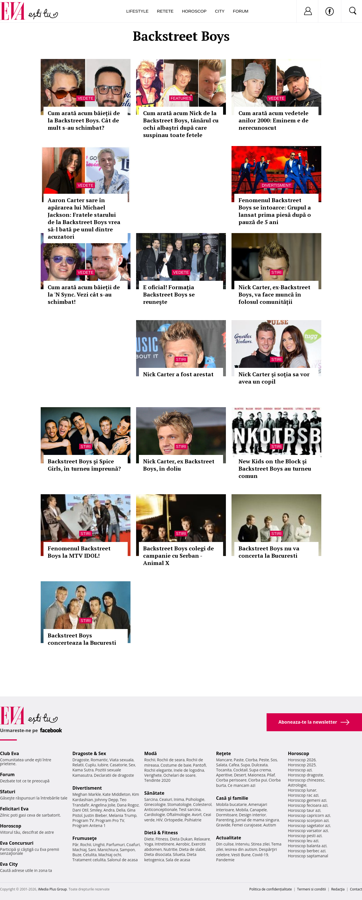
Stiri (276, 272)
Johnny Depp (106, 799)
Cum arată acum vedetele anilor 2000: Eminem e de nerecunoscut (273, 120)
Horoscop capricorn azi (309, 815)
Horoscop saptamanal (308, 855)
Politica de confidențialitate (270, 889)
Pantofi (199, 765)
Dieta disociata (157, 854)
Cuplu (90, 764)
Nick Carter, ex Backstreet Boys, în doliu (178, 464)
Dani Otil (80, 810)
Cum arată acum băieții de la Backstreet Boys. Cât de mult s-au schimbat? (84, 120)
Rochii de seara (171, 759)
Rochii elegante (158, 770)
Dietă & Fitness (161, 833)
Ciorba (251, 759)
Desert (240, 775)
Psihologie (195, 799)
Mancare (224, 759)
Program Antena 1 (89, 825)
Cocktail (240, 770)
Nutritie (170, 849)
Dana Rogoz (128, 805)
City (219, 11)
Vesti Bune (241, 854)
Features (181, 98)
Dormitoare (226, 814)
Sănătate (154, 793)
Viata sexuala (121, 759)
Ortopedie (173, 819)
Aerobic (183, 844)
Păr (75, 844)
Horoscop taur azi (304, 810)
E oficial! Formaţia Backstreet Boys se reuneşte (169, 294)
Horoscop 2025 (302, 764)
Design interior (252, 814)
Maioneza (256, 775)
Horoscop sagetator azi (309, 825)
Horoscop (194, 11)
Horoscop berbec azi (307, 850)
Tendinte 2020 (157, 780)
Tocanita (224, 770)
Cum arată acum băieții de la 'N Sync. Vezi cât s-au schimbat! (84, 294)
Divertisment (276, 185)
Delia (120, 810)
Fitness (161, 839)
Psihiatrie (192, 819)
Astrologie (297, 785)
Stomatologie (179, 804)
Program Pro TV (109, 820)
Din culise (225, 844)
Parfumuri (115, 844)
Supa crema (260, 770)
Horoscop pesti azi (305, 835)
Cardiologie (154, 814)
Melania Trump (122, 815)
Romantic (99, 759)
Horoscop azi (300, 770)
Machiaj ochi (109, 854)
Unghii (99, 844)
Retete (165, 11)
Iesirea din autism (241, 849)
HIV (159, 819)
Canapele (258, 809)
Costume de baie (176, 765)
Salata (221, 764)
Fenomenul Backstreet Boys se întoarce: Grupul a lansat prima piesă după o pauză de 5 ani (275, 211)
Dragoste (80, 759)
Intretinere (164, 844)
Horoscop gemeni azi (307, 800)
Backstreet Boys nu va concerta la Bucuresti (269, 551)
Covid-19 (260, 854)
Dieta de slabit (192, 849)
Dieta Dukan (181, 839)
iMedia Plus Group (52, 889)
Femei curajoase (247, 825)
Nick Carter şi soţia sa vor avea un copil (274, 377)
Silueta (179, 854)
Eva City (9, 864)
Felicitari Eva (14, 809)
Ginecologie (155, 804)
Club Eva (9, 753)
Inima (179, 799)
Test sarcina (190, 809)
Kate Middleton (116, 794)
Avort (196, 814)
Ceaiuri (165, 799)
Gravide (223, 825)
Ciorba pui (257, 780)
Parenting (225, 819)
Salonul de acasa (122, 859)
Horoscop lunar (302, 790)
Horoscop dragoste (305, 775)
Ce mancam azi (241, 785)
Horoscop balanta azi (307, 845)
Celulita (90, 854)
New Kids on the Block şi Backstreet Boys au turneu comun (275, 468)
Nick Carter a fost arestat (178, 374)
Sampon (127, 849)
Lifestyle (137, 11)
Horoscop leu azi (303, 840)
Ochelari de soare (179, 775)
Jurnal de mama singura (257, 819)
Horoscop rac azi (303, 795)
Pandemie (225, 859)
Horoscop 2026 (302, 759)
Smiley (96, 810)
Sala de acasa (178, 859)
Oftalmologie (178, 814)
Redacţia (338, 889)
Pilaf (271, 775)
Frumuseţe (84, 838)
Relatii (78, 764)
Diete (149, 839)
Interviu (242, 844)
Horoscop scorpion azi (308, 820)
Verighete (153, 775)
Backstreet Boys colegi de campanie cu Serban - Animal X (178, 555)
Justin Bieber (95, 815)
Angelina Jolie (103, 805)
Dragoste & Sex (89, 753)
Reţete (223, 753)
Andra (109, 810)
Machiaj (79, 849)
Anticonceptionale (160, 809)
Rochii (85, 844)
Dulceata (259, 764)
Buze (76, 854)
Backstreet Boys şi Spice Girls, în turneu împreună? (84, 464)
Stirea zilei (260, 844)
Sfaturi (7, 792)
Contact (356, 889)
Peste (264, 759)
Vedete (85, 98)
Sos (274, 759)
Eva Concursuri (16, 843)
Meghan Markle (86, 794)
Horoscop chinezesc (306, 780)
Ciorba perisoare (231, 780)
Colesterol (202, 804)
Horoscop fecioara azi (307, 805)
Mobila (242, 809)
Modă (150, 753)
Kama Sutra (82, 770)
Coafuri (133, 844)
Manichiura (108, 849)
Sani (92, 849)
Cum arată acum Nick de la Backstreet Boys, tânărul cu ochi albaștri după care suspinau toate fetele (181, 124)
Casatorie (118, 764)
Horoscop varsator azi (308, 830)
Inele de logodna (189, 770)
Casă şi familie (232, 798)
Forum (240, 11)
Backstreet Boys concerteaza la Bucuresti (82, 639)
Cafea (234, 764)
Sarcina (151, 799)
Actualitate (228, 838)
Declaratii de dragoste (114, 775)
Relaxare (202, 839)
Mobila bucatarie (231, 804)
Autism (269, 825)
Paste (239, 759)
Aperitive (224, 775)
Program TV (83, 820)
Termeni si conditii (311, 889)
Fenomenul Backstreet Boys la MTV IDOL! (79, 551)
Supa (245, 764)
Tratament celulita (89, 859)
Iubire (102, 764)
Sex (132, 764)
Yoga (148, 844)
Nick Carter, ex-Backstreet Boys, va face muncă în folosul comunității (274, 294)
